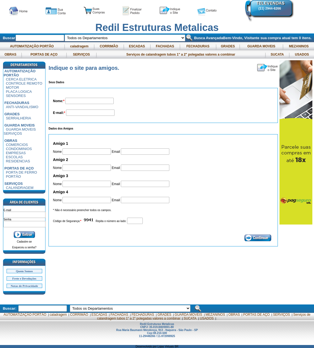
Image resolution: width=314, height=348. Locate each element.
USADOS (302, 54)
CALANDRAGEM (19, 188)
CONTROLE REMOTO (24, 83)
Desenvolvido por (147, 346)
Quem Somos (24, 271)
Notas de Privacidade (24, 285)
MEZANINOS (299, 46)
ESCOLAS (14, 157)
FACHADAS (165, 46)
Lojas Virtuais (166, 346)
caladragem (79, 46)
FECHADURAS (197, 46)
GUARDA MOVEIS (261, 46)
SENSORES (16, 96)
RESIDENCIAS (18, 161)
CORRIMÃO (109, 46)
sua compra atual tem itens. (286, 38)
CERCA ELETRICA (21, 79)
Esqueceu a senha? (24, 247)
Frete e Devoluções (24, 278)
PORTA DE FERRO (21, 172)
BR (176, 346)
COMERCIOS (17, 145)
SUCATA (277, 54)
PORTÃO (13, 176)
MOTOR (12, 87)
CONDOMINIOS (19, 149)
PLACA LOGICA (19, 92)
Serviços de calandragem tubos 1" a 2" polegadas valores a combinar (180, 54)
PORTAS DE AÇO (44, 54)
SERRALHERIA (18, 118)
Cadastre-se (24, 241)
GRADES (228, 46)
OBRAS (10, 54)
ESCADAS (137, 46)
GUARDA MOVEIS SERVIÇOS (20, 131)
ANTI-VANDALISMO (22, 107)
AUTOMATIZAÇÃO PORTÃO (32, 46)
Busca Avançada (208, 38)
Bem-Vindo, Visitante (242, 38)
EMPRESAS (16, 153)
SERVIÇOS (81, 54)
